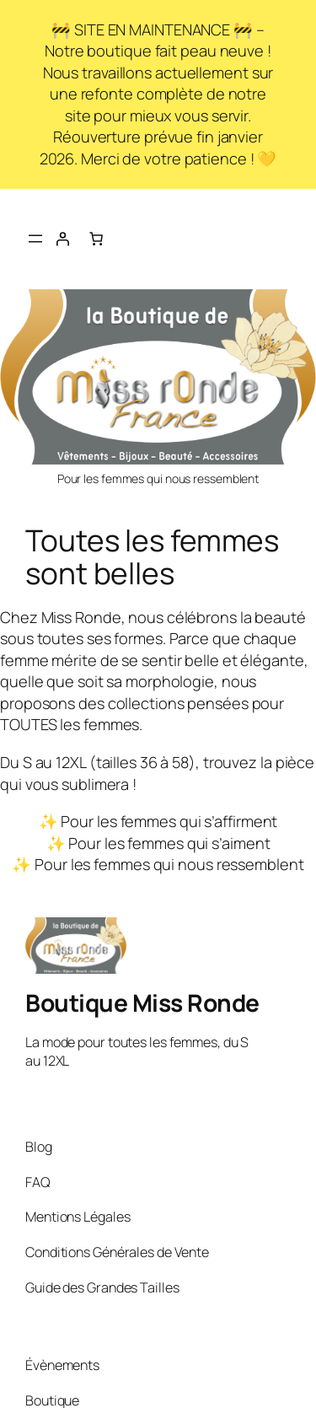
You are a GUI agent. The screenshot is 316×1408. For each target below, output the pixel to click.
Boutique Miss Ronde (142, 1002)
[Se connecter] (62, 238)
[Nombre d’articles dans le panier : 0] (96, 238)
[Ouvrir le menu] (35, 238)
